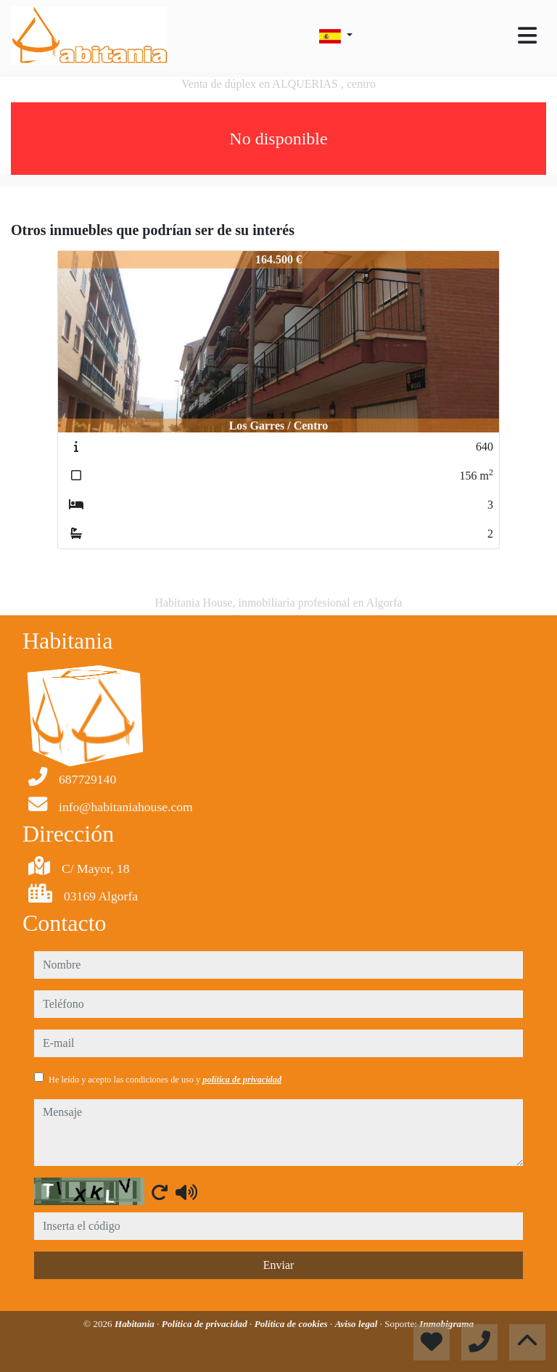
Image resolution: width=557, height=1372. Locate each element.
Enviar (278, 1265)
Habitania (136, 1323)
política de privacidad (241, 1080)
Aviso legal (357, 1323)
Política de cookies (292, 1323)
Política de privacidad (205, 1323)
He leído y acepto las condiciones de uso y (165, 1080)
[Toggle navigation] (527, 35)
